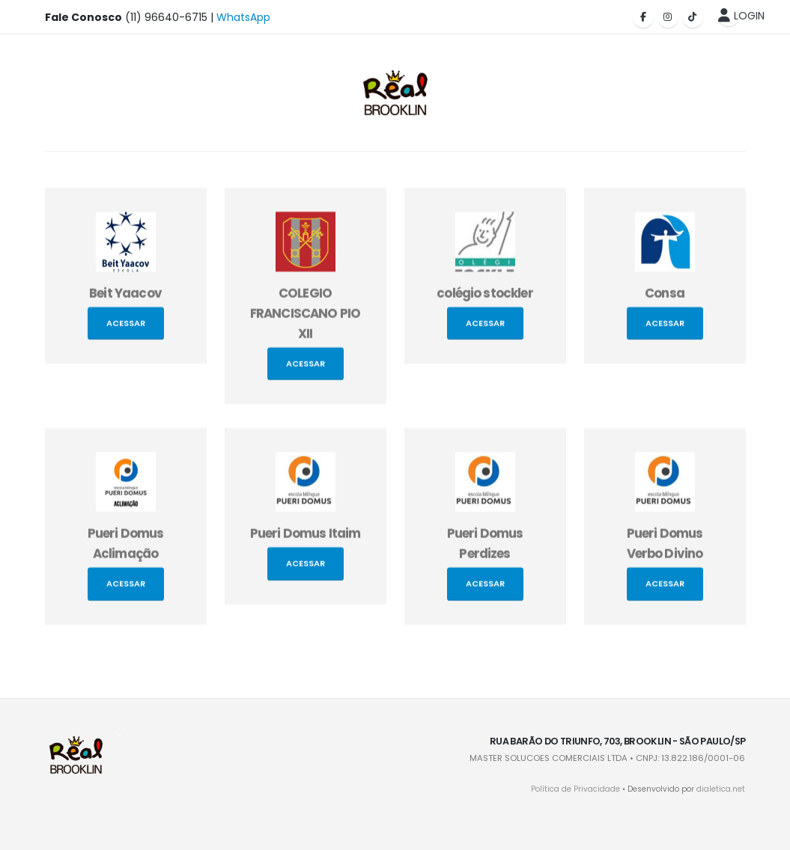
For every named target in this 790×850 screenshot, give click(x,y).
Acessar (125, 327)
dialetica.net (720, 789)
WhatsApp (243, 17)
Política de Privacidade (575, 789)
